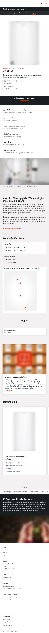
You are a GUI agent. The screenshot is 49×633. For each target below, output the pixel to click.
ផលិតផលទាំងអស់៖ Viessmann (20, 492)
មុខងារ (4, 13)
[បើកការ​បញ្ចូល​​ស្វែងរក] (38, 3)
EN (44, 3)
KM (41, 3)
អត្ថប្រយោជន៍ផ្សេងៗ (12, 13)
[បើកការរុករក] (46, 3)
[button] (24, 487)
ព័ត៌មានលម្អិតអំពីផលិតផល (24, 13)
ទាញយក (34, 13)
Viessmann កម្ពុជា (7, 492)
